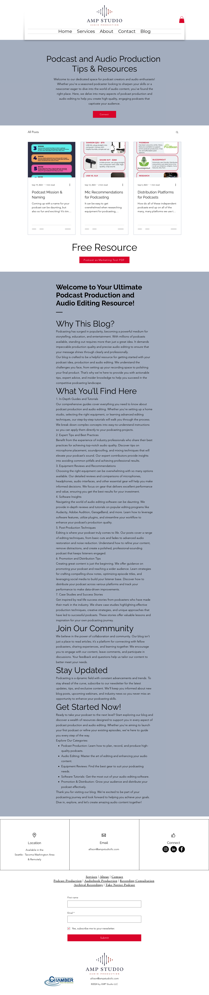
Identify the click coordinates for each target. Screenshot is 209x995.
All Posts (33, 132)
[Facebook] (181, 849)
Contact (117, 877)
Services (91, 877)
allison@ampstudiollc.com (103, 849)
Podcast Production (68, 881)
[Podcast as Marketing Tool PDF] (104, 260)
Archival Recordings (88, 885)
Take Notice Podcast (120, 885)
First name (72, 897)
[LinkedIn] (173, 849)
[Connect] (104, 114)
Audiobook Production (100, 881)
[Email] (103, 919)
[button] (182, 19)
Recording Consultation (137, 881)
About (104, 877)
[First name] (103, 904)
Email (70, 913)
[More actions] (71, 185)
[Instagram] (165, 849)
